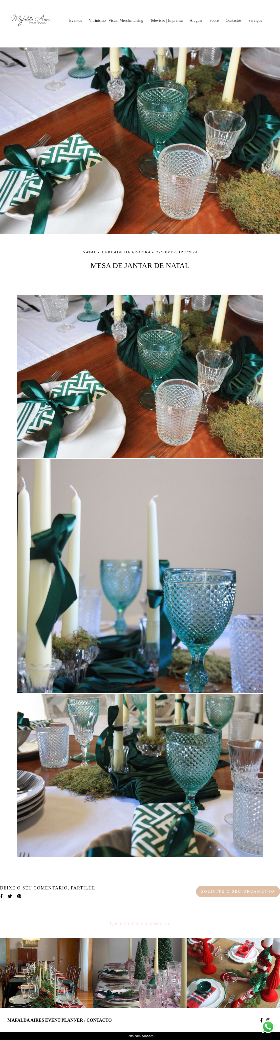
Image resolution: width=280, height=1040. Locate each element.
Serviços (255, 20)
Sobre (214, 20)
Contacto (99, 1020)
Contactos (233, 20)
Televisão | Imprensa (166, 20)
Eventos (75, 20)
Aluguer (196, 20)
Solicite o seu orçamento (238, 891)
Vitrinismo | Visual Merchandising (116, 20)
